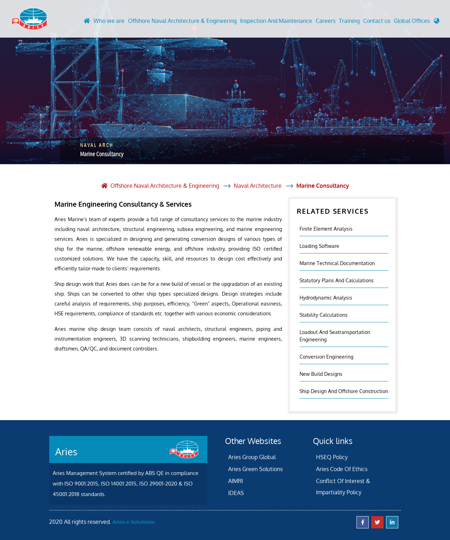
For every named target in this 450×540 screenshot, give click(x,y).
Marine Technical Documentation (337, 263)
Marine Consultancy (322, 185)
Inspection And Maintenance (276, 20)
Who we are (109, 20)
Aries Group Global (252, 457)
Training (349, 20)
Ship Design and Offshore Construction (344, 391)
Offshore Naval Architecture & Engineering (182, 20)
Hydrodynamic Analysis (326, 298)
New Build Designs (321, 374)
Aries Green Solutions (255, 468)
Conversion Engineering (326, 357)
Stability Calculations (324, 315)
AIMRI (235, 480)
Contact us (376, 20)
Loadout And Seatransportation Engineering (335, 335)
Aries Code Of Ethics (341, 468)
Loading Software (319, 246)
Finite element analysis (326, 229)
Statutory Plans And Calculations (337, 280)
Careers (325, 20)
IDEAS (236, 492)
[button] (416, 22)
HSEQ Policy (332, 457)
